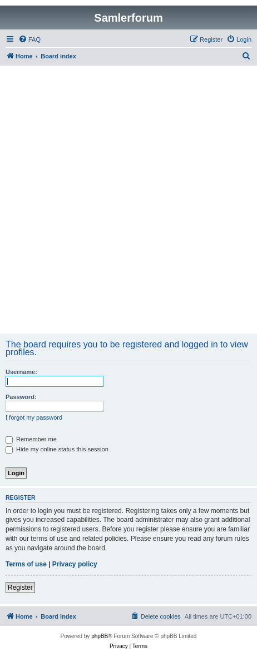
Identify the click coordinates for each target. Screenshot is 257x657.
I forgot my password (34, 417)
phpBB (99, 636)
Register (20, 587)
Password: (21, 397)
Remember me (31, 439)
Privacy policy (74, 564)
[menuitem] (29, 39)
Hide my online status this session (57, 449)
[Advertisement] (128, 199)
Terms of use (26, 564)
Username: (21, 372)
